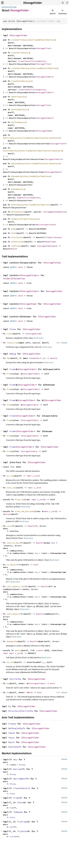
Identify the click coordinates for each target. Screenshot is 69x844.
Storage (13, 7)
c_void (36, 476)
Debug (12, 353)
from (9, 373)
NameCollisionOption (28, 197)
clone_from (12, 342)
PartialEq (15, 679)
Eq (9, 706)
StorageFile (42, 48)
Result (53, 358)
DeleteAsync (17, 212)
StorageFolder (43, 77)
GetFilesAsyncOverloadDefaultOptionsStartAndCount (31, 138)
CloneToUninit (21, 788)
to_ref (10, 662)
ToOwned (17, 812)
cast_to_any (13, 543)
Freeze (12, 723)
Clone (12, 329)
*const (40, 650)
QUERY (13, 267)
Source (64, 343)
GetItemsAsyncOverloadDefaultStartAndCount (35, 163)
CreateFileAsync (20, 52)
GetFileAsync (18, 96)
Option (6, 514)
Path (13, 233)
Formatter (34, 358)
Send (12, 733)
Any (53, 543)
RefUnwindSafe (16, 728)
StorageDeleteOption (54, 212)
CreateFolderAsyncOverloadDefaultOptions (34, 68)
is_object (12, 564)
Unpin (11, 742)
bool (13, 249)
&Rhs (29, 692)
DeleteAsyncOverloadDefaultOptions (30, 204)
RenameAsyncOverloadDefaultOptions (30, 176)
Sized (22, 765)
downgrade (12, 641)
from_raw (19, 499)
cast (9, 526)
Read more (38, 338)
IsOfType (16, 246)
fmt (8, 358)
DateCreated (17, 241)
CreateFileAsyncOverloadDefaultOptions (33, 40)
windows (5, 7)
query (18, 650)
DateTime (50, 241)
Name (13, 229)
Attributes (17, 237)
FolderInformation (14, 278)
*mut (30, 476)
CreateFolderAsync (21, 81)
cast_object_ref (15, 586)
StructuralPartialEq (20, 711)
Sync (12, 737)
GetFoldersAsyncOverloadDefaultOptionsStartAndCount (32, 150)
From (12, 369)
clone (10, 333)
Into (19, 802)
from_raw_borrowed (25, 511)
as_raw (10, 476)
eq (8, 683)
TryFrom (21, 821)
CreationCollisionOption (32, 61)
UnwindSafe (14, 746)
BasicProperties (45, 224)
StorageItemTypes (46, 246)
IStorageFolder (32, 3)
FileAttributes (52, 237)
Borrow (17, 769)
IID (12, 467)
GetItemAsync (18, 122)
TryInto (21, 831)
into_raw (11, 487)
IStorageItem (43, 131)
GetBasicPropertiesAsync (24, 219)
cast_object (13, 614)
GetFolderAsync (19, 109)
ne (8, 692)
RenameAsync (17, 189)
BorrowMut (19, 778)
